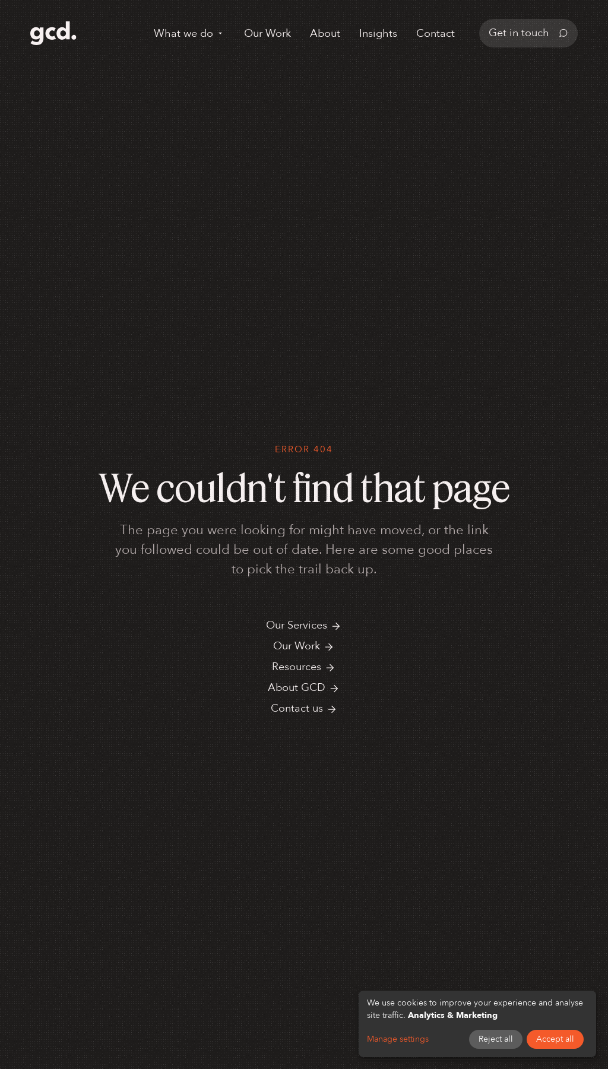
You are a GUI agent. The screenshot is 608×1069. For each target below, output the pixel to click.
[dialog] (477, 1024)
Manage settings (398, 1039)
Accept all (555, 1039)
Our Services (304, 625)
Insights (378, 33)
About (325, 33)
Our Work (267, 33)
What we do (189, 33)
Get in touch (528, 33)
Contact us (304, 708)
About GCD (304, 687)
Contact (435, 33)
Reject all (496, 1039)
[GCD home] (53, 33)
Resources (304, 666)
